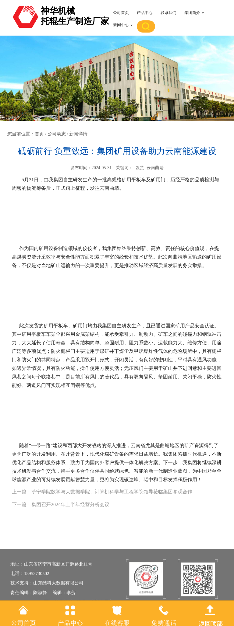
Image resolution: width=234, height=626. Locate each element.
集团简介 (194, 12)
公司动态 (57, 133)
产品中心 (145, 12)
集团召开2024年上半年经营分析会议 (70, 504)
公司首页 (121, 12)
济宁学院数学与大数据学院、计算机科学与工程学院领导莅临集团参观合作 (111, 491)
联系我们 (168, 12)
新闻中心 (123, 25)
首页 (39, 133)
